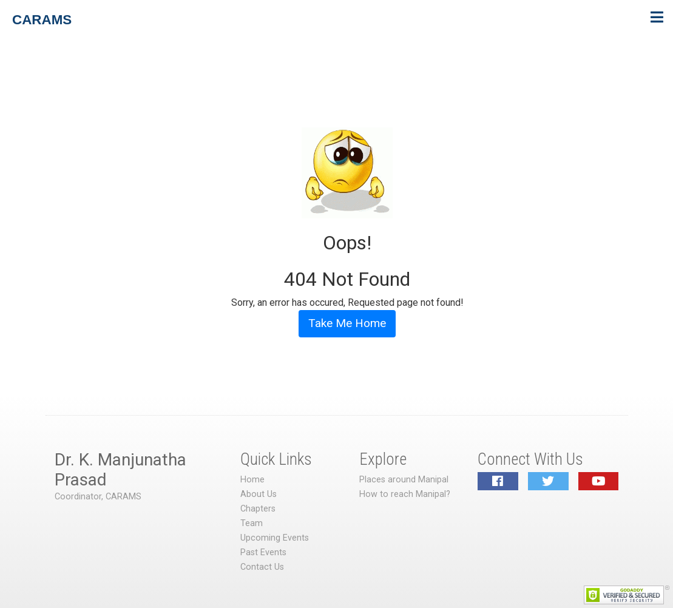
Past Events (263, 552)
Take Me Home (347, 323)
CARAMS (42, 19)
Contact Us (262, 567)
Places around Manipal (403, 480)
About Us (258, 494)
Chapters (258, 509)
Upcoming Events (274, 538)
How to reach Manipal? (404, 494)
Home (252, 480)
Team (251, 523)
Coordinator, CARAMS (98, 496)
